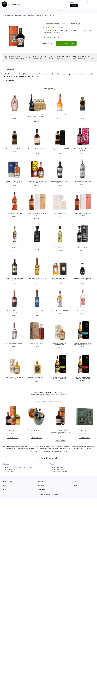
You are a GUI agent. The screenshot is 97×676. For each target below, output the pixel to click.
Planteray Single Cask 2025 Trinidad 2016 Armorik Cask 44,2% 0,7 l (60, 378)
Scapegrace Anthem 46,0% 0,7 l (14, 149)
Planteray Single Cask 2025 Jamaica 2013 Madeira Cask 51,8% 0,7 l (82, 378)
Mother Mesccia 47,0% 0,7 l (60, 213)
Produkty (9, 15)
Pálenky (91, 11)
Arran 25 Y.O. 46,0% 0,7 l (37, 343)
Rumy (64, 394)
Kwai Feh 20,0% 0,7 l (14, 115)
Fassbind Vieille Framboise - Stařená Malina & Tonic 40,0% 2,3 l (37, 116)
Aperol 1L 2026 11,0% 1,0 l (14, 213)
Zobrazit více (10, 80)
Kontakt (75, 485)
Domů (5, 11)
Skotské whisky (60, 11)
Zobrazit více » (57, 32)
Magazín (40, 481)
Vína (70, 11)
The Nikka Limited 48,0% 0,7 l (37, 246)
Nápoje (20, 15)
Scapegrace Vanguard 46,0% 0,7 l (82, 115)
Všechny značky (7, 481)
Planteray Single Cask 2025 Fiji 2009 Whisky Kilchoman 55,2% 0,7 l (82, 345)
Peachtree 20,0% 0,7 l (60, 115)
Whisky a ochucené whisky (44, 11)
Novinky (4, 485)
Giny (84, 11)
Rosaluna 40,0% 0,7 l (82, 311)
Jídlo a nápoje (14, 15)
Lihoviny (12, 11)
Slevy (4, 489)
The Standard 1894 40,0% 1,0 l (82, 181)
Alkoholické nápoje (26, 15)
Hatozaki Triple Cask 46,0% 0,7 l (59, 311)
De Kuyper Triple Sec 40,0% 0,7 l (14, 343)
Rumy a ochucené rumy (26, 11)
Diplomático (89, 30)
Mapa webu (41, 485)
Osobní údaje (41, 489)
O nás (74, 481)
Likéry (77, 11)
